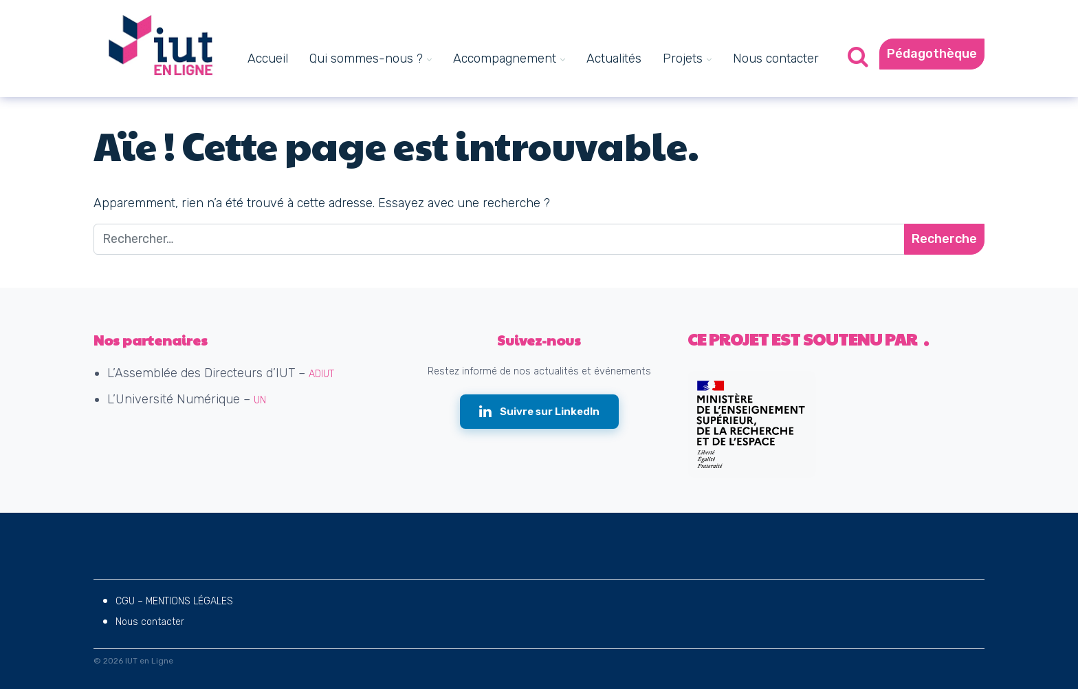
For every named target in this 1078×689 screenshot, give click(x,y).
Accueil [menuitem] (268, 58)
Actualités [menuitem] (613, 58)
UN (260, 400)
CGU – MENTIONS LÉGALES (174, 601)
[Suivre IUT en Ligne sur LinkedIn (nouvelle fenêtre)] (539, 412)
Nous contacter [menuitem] (776, 58)
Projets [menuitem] (683, 58)
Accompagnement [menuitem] (504, 58)
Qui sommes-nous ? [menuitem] (366, 58)
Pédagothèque (932, 53)
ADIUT (321, 374)
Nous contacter (150, 622)
